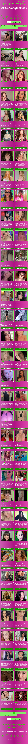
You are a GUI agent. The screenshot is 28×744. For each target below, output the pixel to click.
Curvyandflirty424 (4, 421)
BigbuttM (17, 421)
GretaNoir (3, 402)
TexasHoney (3, 441)
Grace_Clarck (4, 41)
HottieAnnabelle (18, 481)
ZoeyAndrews (18, 121)
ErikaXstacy (3, 342)
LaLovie (2, 481)
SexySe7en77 (18, 462)
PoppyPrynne (4, 462)
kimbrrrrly (17, 301)
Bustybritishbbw (18, 582)
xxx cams (8, 727)
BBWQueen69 (4, 582)
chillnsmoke (17, 522)
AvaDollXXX (3, 201)
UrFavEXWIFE (4, 681)
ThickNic (2, 261)
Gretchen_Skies (18, 501)
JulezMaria (3, 321)
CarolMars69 (17, 642)
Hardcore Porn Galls (22, 17)
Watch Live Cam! (7, 48)
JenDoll (2, 361)
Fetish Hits (19, 742)
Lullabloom (17, 61)
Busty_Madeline (18, 441)
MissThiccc (3, 282)
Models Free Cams (10, 17)
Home (8, 22)
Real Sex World (18, 17)
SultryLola (3, 301)
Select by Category (16, 22)
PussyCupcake (18, 101)
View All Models (4, 25)
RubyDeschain (4, 61)
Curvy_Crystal (18, 381)
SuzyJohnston (18, 681)
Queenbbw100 (18, 161)
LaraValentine (18, 141)
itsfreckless (3, 241)
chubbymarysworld (5, 501)
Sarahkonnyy (3, 161)
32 (14, 27)
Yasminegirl (17, 561)
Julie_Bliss (17, 181)
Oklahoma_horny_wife (5, 541)
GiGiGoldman (18, 601)
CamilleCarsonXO (4, 181)
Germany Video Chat (3, 17)
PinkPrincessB (18, 361)
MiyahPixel (3, 661)
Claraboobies (17, 621)
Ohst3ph (16, 201)
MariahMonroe (18, 221)
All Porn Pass (15, 17)
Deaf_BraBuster (4, 601)
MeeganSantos (18, 41)
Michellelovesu (4, 381)
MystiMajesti (17, 702)
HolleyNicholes (4, 561)
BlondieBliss (17, 241)
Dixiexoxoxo (3, 621)
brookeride (3, 522)
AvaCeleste (17, 282)
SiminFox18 (17, 661)
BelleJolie (17, 261)
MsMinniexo (3, 642)
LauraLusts (17, 321)
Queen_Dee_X (18, 402)
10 (6, 27)
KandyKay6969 (18, 541)
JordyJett (17, 81)
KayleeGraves (4, 702)
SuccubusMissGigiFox (5, 121)
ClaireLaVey (3, 221)
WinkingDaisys (4, 141)
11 (8, 27)
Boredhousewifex (4, 101)
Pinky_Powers (4, 81)
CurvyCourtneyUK (19, 342)
